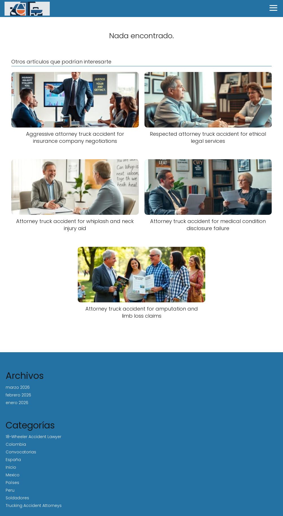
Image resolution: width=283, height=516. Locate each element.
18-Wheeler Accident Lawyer (33, 436)
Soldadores (17, 498)
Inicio (11, 467)
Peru (10, 490)
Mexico (13, 475)
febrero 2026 (18, 395)
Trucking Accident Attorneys (34, 505)
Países (12, 482)
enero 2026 (17, 402)
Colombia (16, 444)
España (13, 459)
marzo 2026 (18, 387)
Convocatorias (21, 452)
